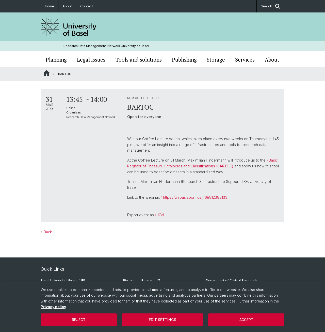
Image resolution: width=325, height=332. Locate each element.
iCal (160, 215)
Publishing (184, 59)
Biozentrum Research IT (141, 280)
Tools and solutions (139, 59)
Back (47, 232)
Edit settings (162, 319)
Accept (246, 319)
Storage (216, 59)
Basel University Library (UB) (63, 280)
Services (245, 59)
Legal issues (91, 59)
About (67, 6)
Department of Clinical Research (231, 280)
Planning (56, 59)
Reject (79, 319)
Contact (86, 6)
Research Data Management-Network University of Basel (106, 46)
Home (49, 6)
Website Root (47, 73)
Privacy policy (53, 307)
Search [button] (270, 6)
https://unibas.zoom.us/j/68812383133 (195, 197)
